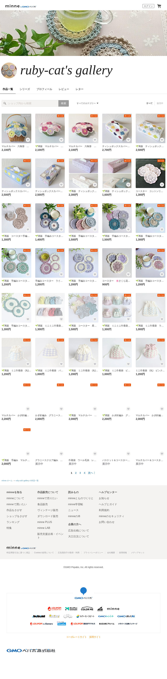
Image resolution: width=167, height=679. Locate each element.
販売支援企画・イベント (50, 536)
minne (21, 547)
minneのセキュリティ (111, 516)
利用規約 (104, 510)
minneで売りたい (47, 498)
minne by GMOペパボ (20, 6)
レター (80, 89)
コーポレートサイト (76, 637)
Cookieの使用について (44, 552)
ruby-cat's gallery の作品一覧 (27, 481)
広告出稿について (78, 530)
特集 (9, 528)
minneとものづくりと (81, 498)
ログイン (148, 6)
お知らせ (104, 498)
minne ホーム (7, 481)
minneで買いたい (17, 504)
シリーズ (25, 89)
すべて (149, 103)
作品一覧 (8, 89)
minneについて (15, 498)
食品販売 (42, 504)
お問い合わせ (106, 522)
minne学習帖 (75, 504)
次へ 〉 (92, 472)
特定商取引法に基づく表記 (18, 552)
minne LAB (43, 528)
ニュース (73, 510)
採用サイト (95, 637)
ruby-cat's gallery (66, 70)
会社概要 (111, 552)
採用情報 (123, 552)
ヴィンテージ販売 (47, 510)
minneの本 (74, 516)
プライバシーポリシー (93, 552)
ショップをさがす (17, 516)
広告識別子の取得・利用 (68, 552)
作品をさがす (14, 510)
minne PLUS (44, 522)
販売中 (160, 103)
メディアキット (138, 552)
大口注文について (78, 536)
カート (159, 6)
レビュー (64, 89)
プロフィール (44, 89)
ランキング (13, 522)
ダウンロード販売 (47, 516)
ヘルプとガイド (108, 504)
